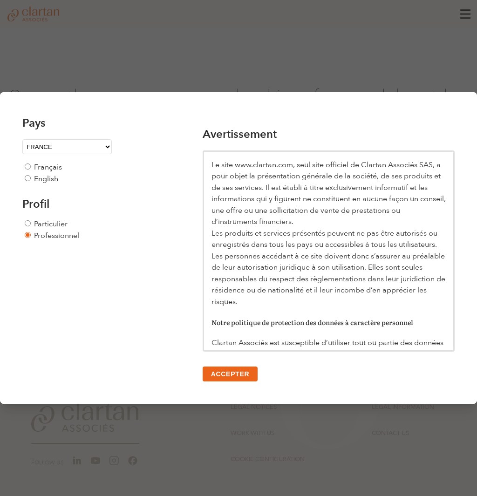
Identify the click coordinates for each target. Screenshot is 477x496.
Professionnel (56, 236)
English (46, 179)
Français (48, 167)
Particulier (51, 224)
